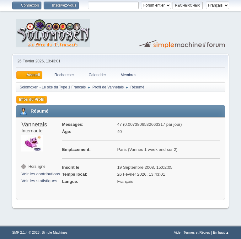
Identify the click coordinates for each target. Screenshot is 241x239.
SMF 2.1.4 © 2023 (26, 232)
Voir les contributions (40, 174)
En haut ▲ (221, 232)
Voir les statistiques (39, 180)
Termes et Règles (197, 232)
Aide (177, 232)
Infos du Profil (31, 99)
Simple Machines (54, 232)
